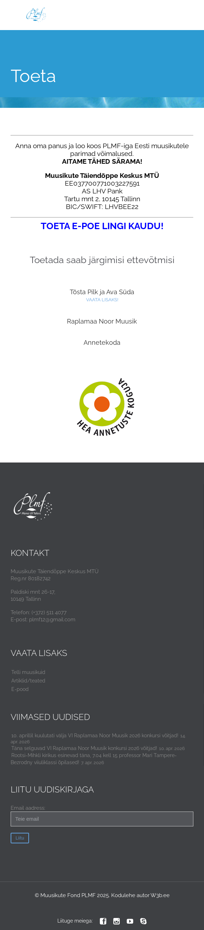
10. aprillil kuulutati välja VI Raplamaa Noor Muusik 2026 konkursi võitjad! (94, 735)
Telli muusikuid (28, 672)
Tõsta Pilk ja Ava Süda (102, 292)
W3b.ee (160, 895)
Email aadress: (102, 815)
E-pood (20, 689)
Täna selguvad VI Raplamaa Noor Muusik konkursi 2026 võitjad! (84, 748)
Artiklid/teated (28, 681)
